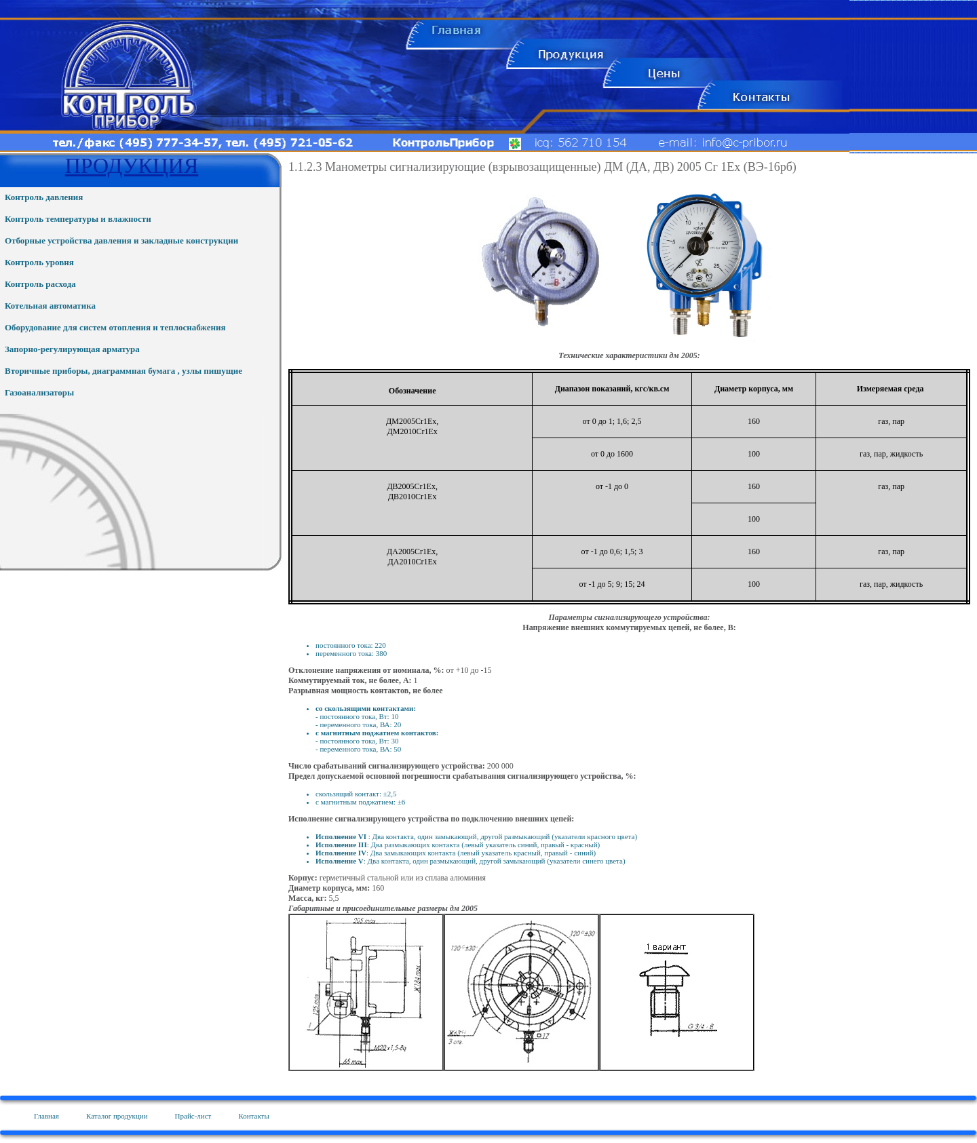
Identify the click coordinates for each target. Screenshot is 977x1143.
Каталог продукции (117, 1116)
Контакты (253, 1116)
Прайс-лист (193, 1116)
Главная (46, 1116)
